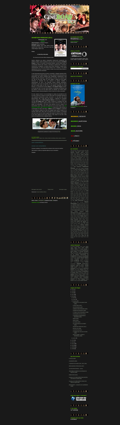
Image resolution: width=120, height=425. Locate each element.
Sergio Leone (85, 222)
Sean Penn (80, 222)
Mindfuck (72, 269)
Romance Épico (78, 277)
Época (60, 138)
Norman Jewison (77, 209)
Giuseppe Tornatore (83, 180)
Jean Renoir (75, 187)
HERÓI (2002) (75, 318)
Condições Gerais (48, 200)
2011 (73, 343)
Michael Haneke (76, 204)
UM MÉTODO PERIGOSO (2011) (42, 37)
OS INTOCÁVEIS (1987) (78, 307)
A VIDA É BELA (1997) (77, 305)
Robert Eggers (73, 218)
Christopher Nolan (82, 165)
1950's (72, 247)
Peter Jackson (79, 212)
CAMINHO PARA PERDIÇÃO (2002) (80, 308)
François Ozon (77, 178)
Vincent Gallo (86, 232)
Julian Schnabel (79, 195)
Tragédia (83, 279)
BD (71, 256)
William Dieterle (77, 234)
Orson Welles (82, 210)
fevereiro (75, 301)
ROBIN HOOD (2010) (73, 374)
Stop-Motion (82, 278)
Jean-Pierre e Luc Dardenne (77, 188)
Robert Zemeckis (74, 219)
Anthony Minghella (78, 157)
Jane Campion (83, 186)
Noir (75, 270)
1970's (79, 247)
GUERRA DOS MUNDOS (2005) (79, 310)
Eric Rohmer (86, 173)
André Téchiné (83, 155)
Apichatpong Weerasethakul (76, 158)
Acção (75, 251)
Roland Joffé (83, 220)
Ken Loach (84, 196)
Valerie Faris (76, 232)
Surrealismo (86, 278)
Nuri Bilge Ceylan (83, 209)
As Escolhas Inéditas (77, 253)
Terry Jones (86, 229)
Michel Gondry (77, 206)
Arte (71, 252)
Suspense (73, 279)
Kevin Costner (76, 197)
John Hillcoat (76, 191)
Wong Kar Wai (85, 235)
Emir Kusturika (81, 173)
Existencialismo (85, 263)
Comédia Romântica (84, 259)
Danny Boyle (78, 168)
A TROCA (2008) (72, 358)
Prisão (87, 273)
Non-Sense (77, 270)
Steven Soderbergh (74, 227)
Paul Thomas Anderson (77, 211)
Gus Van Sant (85, 181)
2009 (73, 347)
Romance (64, 138)
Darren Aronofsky (84, 168)
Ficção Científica (84, 264)
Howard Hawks (78, 184)
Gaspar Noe (86, 178)
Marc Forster (86, 200)
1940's (87, 246)
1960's (75, 247)
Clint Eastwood (77, 166)
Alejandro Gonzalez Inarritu (77, 152)
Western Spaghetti (77, 280)
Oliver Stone (77, 210)
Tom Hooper (84, 231)
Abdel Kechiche (79, 150)
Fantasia (78, 264)
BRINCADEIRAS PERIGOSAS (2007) (76, 366)
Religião (72, 275)
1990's (86, 247)
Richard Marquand (77, 216)
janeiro (74, 338)
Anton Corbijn (85, 157)
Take (59, 131)
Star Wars (78, 278)
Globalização (81, 265)
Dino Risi (86, 171)
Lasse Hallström (81, 198)
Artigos (80, 252)
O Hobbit (81, 270)
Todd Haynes (75, 231)
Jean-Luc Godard (81, 187)
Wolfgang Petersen (77, 235)
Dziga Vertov (78, 172)
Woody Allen (73, 236)
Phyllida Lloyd (75, 213)
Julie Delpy (84, 195)
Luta (79, 268)
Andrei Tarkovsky (84, 154)
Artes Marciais (75, 252)
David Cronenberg (51, 138)
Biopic (41, 138)
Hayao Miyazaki (75, 183)
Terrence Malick (76, 229)
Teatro (76, 279)
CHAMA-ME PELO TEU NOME (77, 106)
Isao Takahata (76, 185)
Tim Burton (80, 230)
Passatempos (81, 272)
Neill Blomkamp (78, 208)
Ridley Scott (83, 216)
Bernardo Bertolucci (78, 159)
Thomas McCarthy (74, 230)
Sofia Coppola (86, 223)
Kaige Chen (80, 196)
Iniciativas (73, 268)
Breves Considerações (83, 256)
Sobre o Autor (35, 200)
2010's (37, 138)
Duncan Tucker (73, 172)
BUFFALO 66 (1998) (77, 328)
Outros (77, 272)
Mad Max (82, 268)
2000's (72, 249)
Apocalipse (86, 251)
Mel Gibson (79, 203)
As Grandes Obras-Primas (79, 254)
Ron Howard (77, 221)
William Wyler (83, 234)
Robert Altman (80, 217)
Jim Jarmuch (75, 189)
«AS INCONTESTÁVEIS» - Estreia (76, 368)
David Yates (83, 170)
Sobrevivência (73, 278)
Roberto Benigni (82, 219)
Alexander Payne (82, 153)
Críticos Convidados (84, 260)
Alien (78, 251)
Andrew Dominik (73, 155)
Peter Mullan (84, 212)
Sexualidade (86, 277)
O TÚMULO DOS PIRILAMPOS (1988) (80, 312)
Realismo (72, 274)
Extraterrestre (73, 264)
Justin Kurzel (75, 196)
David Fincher (85, 169)
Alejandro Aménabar (84, 151)
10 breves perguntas (75, 246)
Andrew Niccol (78, 155)
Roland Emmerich (77, 220)
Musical (81, 269)
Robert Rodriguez (79, 218)
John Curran (83, 190)
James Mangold (77, 186)
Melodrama (86, 268)
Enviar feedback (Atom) (41, 191)
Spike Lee (78, 224)
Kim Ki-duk (81, 197)
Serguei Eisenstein (74, 223)
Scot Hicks (76, 222)
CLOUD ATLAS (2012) (77, 330)
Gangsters (73, 265)
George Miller (79, 179)
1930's (84, 246)
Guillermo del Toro (78, 181)
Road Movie (77, 275)
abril (74, 297)
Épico (82, 280)
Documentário (73, 263)
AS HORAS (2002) (76, 321)
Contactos (55, 200)
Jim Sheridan (80, 189)
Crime (72, 260)
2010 (73, 345)
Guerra (75, 266)
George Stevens (73, 180)
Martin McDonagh (80, 202)
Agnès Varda (84, 150)
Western (72, 280)
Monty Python (81, 207)
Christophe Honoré (74, 165)
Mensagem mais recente (37, 189)
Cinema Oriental (80, 257)
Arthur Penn (84, 158)
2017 (73, 294)
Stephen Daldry (73, 225)
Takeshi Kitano (82, 228)
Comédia (77, 259)
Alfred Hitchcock (77, 154)
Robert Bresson (85, 217)
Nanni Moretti (73, 208)
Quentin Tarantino (81, 213)
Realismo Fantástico (78, 274)
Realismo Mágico (85, 274)
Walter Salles (78, 233)
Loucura (77, 268)
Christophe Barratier (84, 164)
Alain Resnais (77, 151)
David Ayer (72, 169)
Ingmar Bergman (84, 184)
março (74, 299)
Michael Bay (83, 203)
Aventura (86, 255)
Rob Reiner (76, 217)
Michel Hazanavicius (83, 206)
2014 (73, 296)
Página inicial (50, 189)
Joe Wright (85, 189)
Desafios (86, 261)
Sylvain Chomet (76, 228)
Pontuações (84, 273)
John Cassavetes (78, 190)
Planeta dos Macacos (77, 273)
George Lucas (74, 179)
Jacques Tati (82, 185)
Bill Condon (84, 159)
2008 (73, 348)
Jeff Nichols (84, 188)
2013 (73, 340)
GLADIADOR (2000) (73, 361)
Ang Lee (78, 156)
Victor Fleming (80, 232)
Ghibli (77, 180)
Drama (57, 138)
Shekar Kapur (80, 223)
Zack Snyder (78, 236)
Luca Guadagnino (77, 199)
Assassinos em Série (80, 255)
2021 (73, 289)
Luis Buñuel (82, 199)
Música (85, 269)
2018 (73, 292)
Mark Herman (73, 202)
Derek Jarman (82, 171)
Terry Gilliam (82, 229)
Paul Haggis (86, 210)
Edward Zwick (83, 172)
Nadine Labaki (86, 207)
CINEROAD (34, 202)
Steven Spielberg (81, 227)
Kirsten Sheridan (85, 197)
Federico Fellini (74, 175)
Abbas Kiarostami (73, 150)
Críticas (46, 138)
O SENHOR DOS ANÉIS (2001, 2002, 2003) (78, 363)
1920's (81, 246)
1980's (83, 247)
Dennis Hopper (77, 171)
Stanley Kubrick (84, 224)
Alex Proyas (76, 153)
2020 (73, 291)
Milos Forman (75, 207)
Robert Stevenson (85, 218)
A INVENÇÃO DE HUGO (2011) (79, 313)
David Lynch (78, 170)
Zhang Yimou (83, 236)
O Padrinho (85, 270)
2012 (73, 341)
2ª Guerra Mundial (83, 249)
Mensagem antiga (63, 189)
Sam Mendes (83, 221)
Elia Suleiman (75, 173)
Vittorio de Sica (73, 233)
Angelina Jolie (83, 156)
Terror (79, 279)
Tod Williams (84, 230)
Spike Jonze (73, 224)
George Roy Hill (85, 179)
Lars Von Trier (74, 198)
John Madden (81, 191)
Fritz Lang (82, 178)
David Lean (73, 170)
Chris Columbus (77, 164)
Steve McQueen (85, 225)
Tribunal (87, 279)
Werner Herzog (83, 233)
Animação (82, 251)
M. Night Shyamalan (78, 200)
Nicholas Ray (83, 208)
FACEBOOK (41, 200)
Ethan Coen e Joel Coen (76, 174)
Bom (43, 138)
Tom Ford (79, 231)
